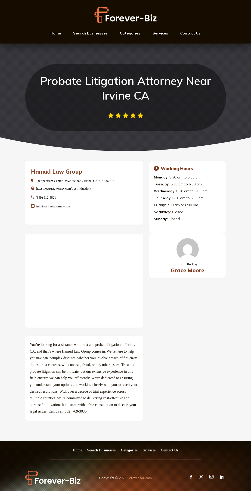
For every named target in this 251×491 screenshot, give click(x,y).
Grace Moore (187, 270)
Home (55, 33)
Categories (130, 33)
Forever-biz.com (139, 478)
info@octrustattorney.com (53, 206)
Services (160, 33)
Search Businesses (90, 33)
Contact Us (190, 33)
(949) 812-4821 (46, 197)
